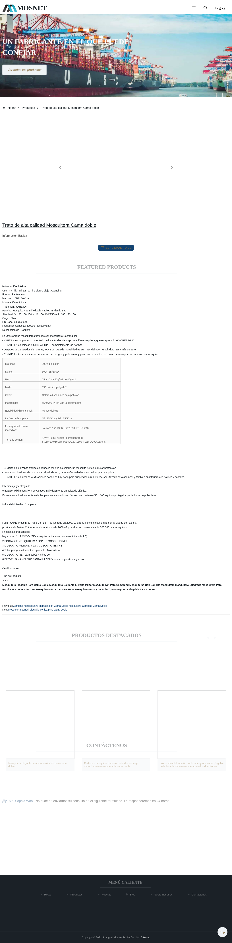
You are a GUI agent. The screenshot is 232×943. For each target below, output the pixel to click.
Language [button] (220, 8)
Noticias (107, 894)
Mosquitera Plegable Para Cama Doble (25, 585)
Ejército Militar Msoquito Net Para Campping (102, 585)
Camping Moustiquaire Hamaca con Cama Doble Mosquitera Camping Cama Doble (60, 605)
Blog (134, 894)
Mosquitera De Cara (23, 589)
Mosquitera (168, 585)
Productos (28, 107)
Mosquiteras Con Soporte (144, 585)
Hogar (12, 107)
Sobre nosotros (165, 894)
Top (222, 932)
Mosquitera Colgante (61, 585)
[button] (193, 8)
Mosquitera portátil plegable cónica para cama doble (37, 609)
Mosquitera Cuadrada (188, 585)
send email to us (116, 248)
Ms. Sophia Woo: (18, 805)
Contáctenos (200, 894)
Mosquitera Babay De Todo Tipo (94, 589)
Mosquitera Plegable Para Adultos (134, 589)
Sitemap (145, 937)
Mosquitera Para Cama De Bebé (55, 589)
